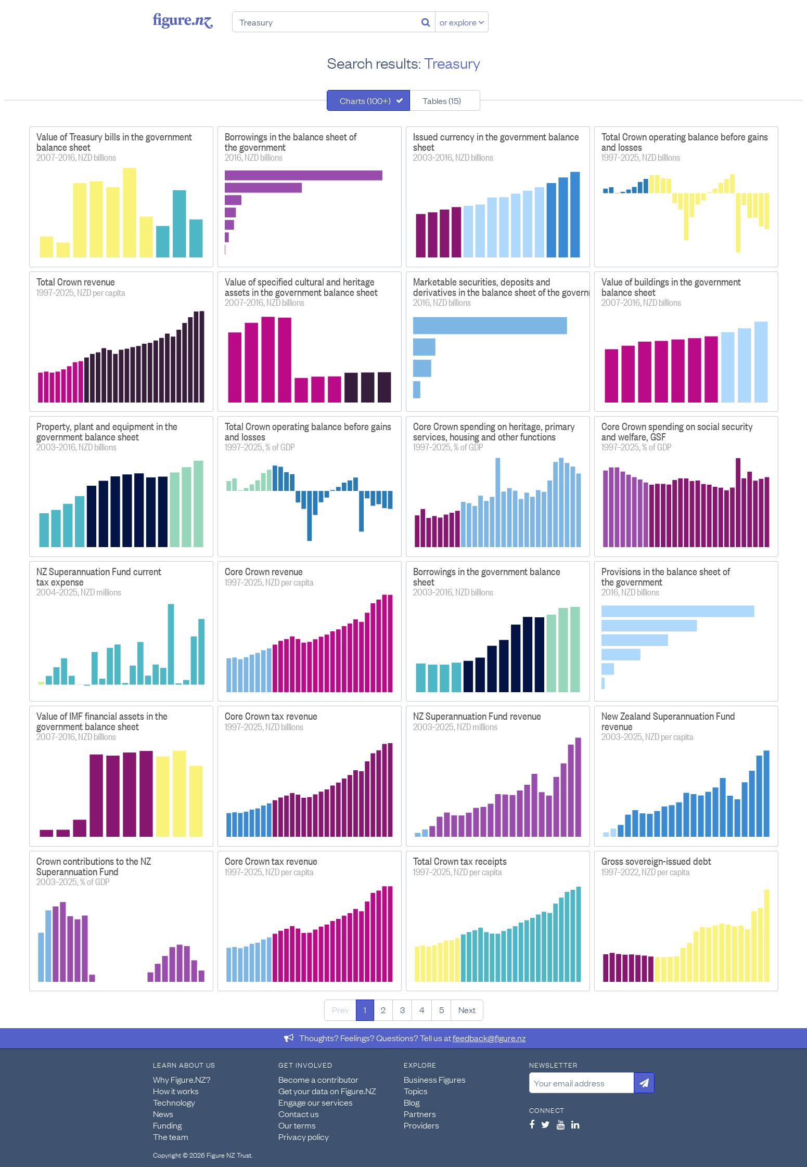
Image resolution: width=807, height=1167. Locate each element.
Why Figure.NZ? (182, 1079)
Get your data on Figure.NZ (327, 1090)
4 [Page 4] (422, 1009)
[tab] (368, 100)
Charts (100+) (365, 100)
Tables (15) (441, 100)
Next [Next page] (467, 1009)
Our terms (297, 1125)
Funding (167, 1125)
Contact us (298, 1113)
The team (170, 1136)
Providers (421, 1125)
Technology (174, 1102)
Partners (420, 1113)
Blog (411, 1102)
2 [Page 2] (383, 1009)
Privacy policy (303, 1136)
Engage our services (315, 1102)
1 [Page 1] (365, 1009)
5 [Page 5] (441, 1009)
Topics (416, 1090)
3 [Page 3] (402, 1009)
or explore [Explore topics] (462, 22)
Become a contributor (318, 1079)
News (163, 1113)
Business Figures (435, 1079)
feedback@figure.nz (489, 1037)
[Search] (426, 21)
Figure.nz (183, 21)
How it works (176, 1090)
